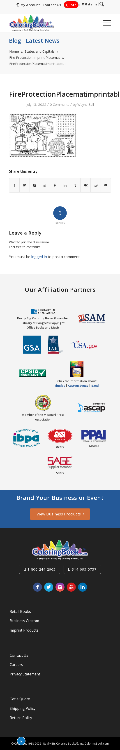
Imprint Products (24, 630)
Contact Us (55, 4)
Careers (16, 664)
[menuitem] (31, 5)
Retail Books (20, 611)
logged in (39, 256)
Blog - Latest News (34, 40)
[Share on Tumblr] (75, 185)
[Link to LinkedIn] (82, 587)
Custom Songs (78, 385)
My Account (31, 4)
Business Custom (24, 620)
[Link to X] (48, 587)
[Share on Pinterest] (55, 185)
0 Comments (59, 104)
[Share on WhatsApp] (45, 185)
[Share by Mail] (106, 185)
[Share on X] (25, 185)
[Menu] (105, 23)
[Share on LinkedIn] (65, 185)
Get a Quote (20, 698)
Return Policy (21, 717)
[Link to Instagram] (60, 587)
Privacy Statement (25, 674)
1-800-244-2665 (41, 569)
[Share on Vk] (85, 185)
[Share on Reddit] (96, 185)
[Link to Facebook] (37, 587)
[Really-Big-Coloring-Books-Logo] (50, 23)
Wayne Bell (85, 104)
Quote (74, 4)
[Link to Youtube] (71, 587)
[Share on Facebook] (14, 185)
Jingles (60, 385)
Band (95, 385)
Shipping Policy (22, 708)
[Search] (94, 23)
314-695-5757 (84, 569)
